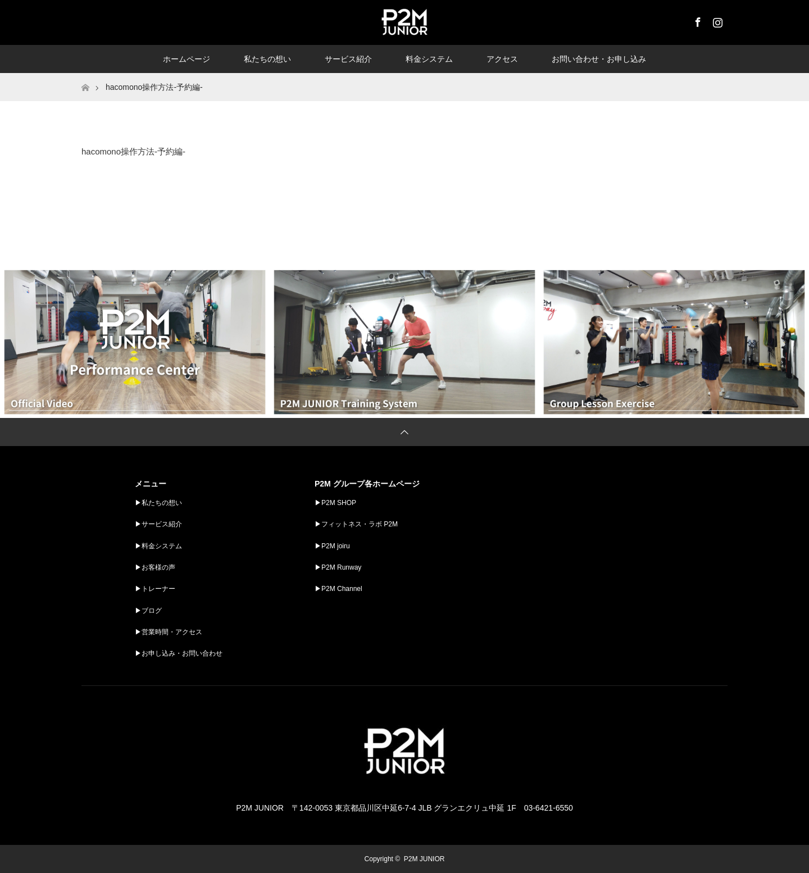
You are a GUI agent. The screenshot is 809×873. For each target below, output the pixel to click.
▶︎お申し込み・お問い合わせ (178, 653)
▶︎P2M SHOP (335, 503)
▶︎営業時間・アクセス (168, 632)
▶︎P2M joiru (332, 546)
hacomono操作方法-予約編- (133, 151)
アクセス (502, 58)
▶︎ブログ (148, 611)
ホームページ (186, 58)
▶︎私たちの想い (158, 503)
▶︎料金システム (158, 546)
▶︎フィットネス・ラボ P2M (356, 524)
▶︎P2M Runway (338, 567)
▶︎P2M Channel (338, 589)
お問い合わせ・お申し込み (599, 58)
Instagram (716, 20)
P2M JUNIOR (424, 859)
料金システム (429, 58)
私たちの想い (267, 58)
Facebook (696, 20)
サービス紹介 (348, 58)
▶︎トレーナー (155, 589)
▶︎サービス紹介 (158, 524)
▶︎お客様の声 (155, 567)
